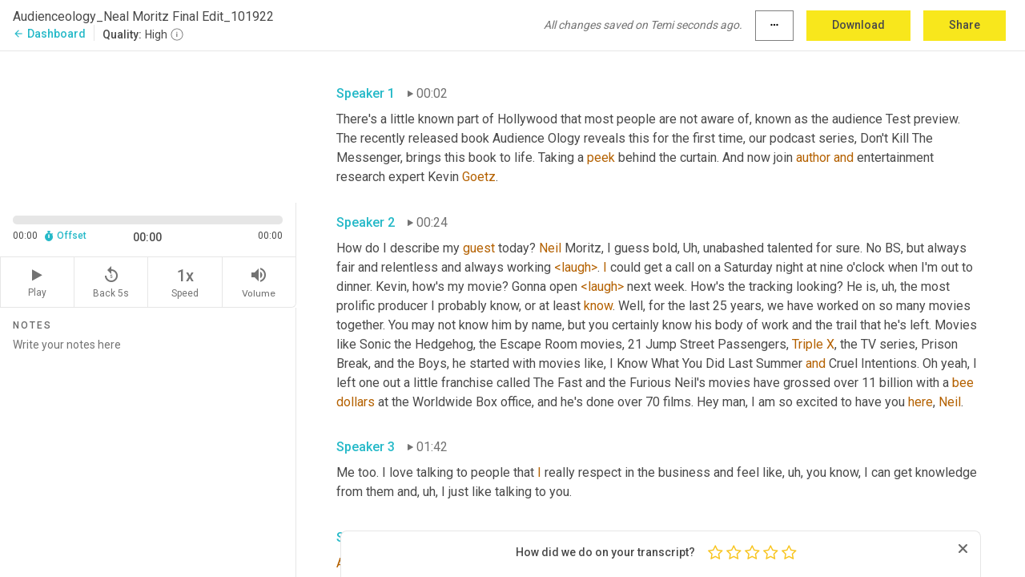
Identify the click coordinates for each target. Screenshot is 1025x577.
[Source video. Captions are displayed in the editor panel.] (148, 125)
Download (858, 24)
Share (964, 24)
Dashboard (49, 33)
